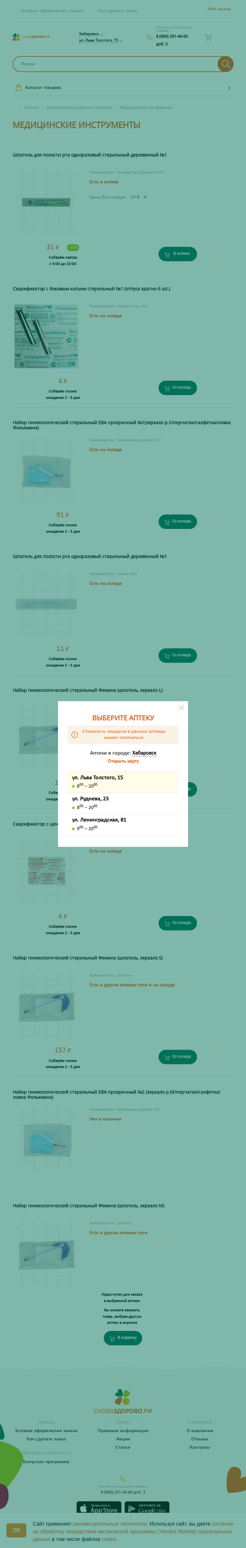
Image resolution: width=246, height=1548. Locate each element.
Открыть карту (123, 761)
